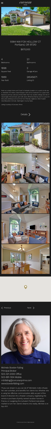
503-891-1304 (7, 377)
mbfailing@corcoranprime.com (16, 380)
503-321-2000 (8, 374)
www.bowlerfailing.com (12, 383)
